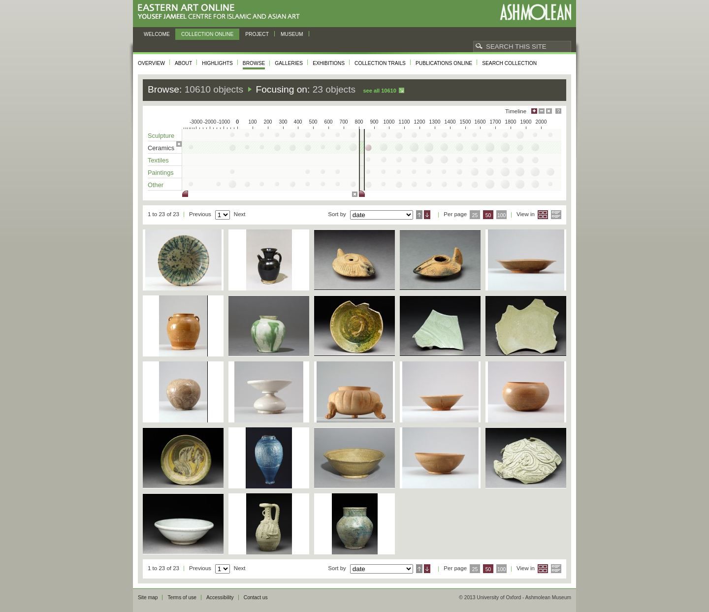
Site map (148, 597)
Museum (292, 34)
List (556, 214)
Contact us (256, 597)
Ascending (419, 214)
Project (257, 34)
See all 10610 (379, 91)
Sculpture (161, 135)
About (183, 63)
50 (488, 215)
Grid (543, 214)
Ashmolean (535, 12)
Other (155, 185)
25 (475, 215)
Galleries (289, 63)
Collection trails (380, 63)
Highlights (217, 63)
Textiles (158, 160)
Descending (427, 214)
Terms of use (181, 597)
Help (558, 111)
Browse (254, 63)
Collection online (207, 34)
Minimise (542, 111)
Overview (151, 63)
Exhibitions (329, 63)
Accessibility (220, 597)
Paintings (161, 172)
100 (501, 215)
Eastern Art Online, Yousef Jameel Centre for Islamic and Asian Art (221, 12)
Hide (549, 111)
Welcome (157, 34)
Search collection (509, 63)
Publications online (444, 63)
